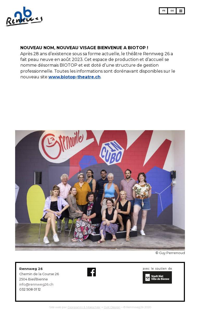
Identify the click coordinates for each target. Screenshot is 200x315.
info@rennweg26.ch (36, 284)
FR (163, 10)
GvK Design (112, 307)
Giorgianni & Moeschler (84, 307)
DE (172, 10)
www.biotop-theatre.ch (74, 76)
